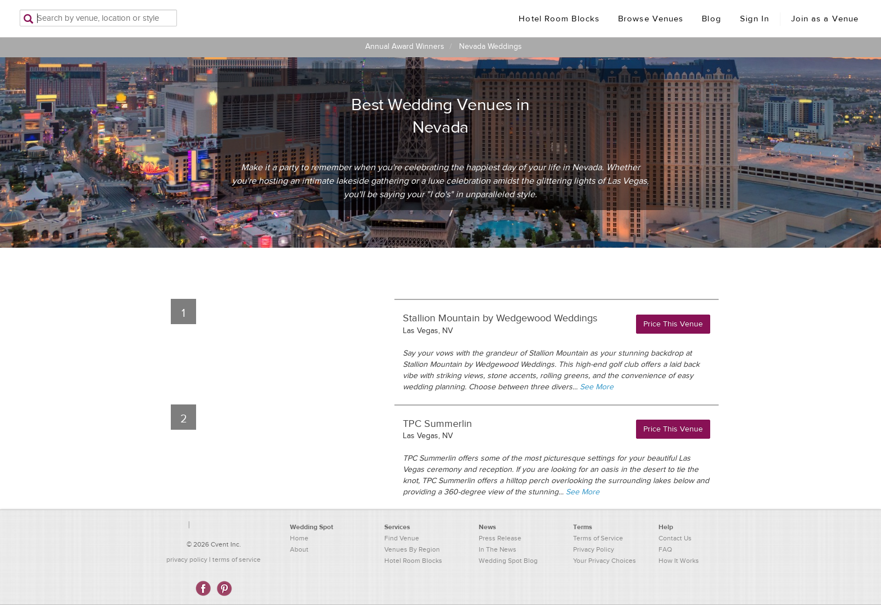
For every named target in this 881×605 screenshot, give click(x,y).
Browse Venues (650, 18)
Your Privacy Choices (604, 561)
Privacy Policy (593, 549)
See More (597, 387)
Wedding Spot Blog (508, 561)
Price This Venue (673, 324)
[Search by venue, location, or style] (98, 18)
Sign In (755, 18)
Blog (711, 18)
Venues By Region (412, 549)
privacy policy (186, 559)
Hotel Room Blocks (559, 18)
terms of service (236, 559)
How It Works (679, 561)
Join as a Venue (825, 18)
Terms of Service (598, 538)
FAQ (665, 549)
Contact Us (675, 538)
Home (299, 538)
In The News (497, 549)
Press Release (500, 538)
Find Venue (401, 538)
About (299, 549)
